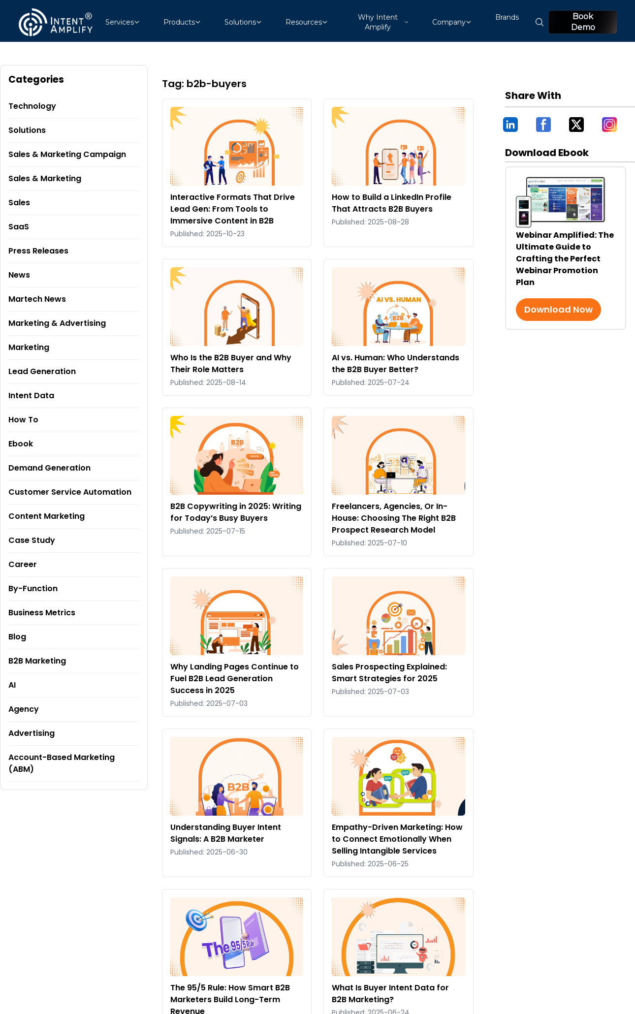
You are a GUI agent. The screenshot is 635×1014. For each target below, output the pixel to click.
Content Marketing (46, 516)
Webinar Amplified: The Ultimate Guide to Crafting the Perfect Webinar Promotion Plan (565, 258)
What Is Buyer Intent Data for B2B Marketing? (390, 993)
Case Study (31, 540)
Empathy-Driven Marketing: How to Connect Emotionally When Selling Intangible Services (397, 839)
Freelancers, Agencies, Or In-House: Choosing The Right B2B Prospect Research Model (394, 518)
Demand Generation (49, 468)
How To (23, 419)
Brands (507, 17)
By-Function (33, 588)
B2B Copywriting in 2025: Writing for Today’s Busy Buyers (235, 512)
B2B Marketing (37, 660)
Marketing (28, 347)
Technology (32, 106)
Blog (17, 636)
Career (22, 564)
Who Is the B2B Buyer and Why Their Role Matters (230, 363)
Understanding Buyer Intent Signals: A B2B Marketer (225, 833)
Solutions (27, 130)
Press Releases (38, 250)
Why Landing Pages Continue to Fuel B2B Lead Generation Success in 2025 (234, 678)
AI (12, 685)
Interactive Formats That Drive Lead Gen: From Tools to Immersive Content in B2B (232, 208)
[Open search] (539, 22)
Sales (19, 202)
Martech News (37, 299)
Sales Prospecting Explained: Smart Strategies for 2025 (389, 672)
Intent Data (31, 395)
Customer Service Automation (69, 492)
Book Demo (583, 22)
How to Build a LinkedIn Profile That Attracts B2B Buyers (391, 203)
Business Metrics (41, 612)
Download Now (558, 309)
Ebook (20, 443)
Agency (23, 709)
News (19, 275)
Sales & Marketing (44, 178)
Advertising (31, 733)
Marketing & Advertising (57, 323)
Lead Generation (42, 371)
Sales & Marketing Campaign (67, 154)
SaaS (18, 226)
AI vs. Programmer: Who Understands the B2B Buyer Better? (395, 363)
